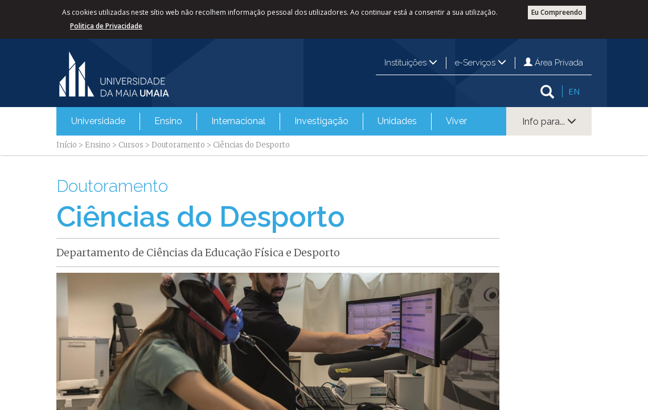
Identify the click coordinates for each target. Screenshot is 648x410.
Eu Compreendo (557, 12)
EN (574, 91)
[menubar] (269, 121)
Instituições (410, 63)
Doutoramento (178, 145)
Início (66, 145)
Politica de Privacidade (106, 26)
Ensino (168, 121)
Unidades (397, 121)
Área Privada (553, 63)
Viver (456, 121)
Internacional (238, 121)
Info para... (549, 121)
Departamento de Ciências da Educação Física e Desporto (198, 252)
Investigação (321, 121)
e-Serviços (480, 63)
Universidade (98, 121)
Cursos (130, 145)
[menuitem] (98, 121)
